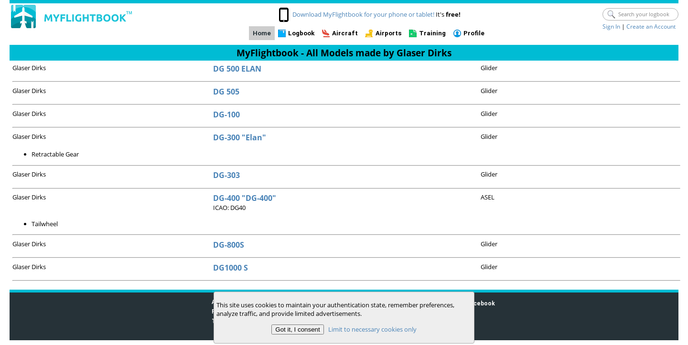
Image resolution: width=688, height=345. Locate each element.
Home (262, 33)
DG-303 (226, 175)
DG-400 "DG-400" (244, 198)
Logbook (301, 33)
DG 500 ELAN (237, 68)
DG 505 (226, 91)
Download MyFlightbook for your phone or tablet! (363, 14)
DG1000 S (230, 267)
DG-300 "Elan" (239, 137)
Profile (473, 33)
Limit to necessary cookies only (372, 329)
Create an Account (651, 26)
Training (432, 33)
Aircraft (345, 33)
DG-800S (228, 245)
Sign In (611, 26)
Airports (389, 33)
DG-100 (226, 114)
